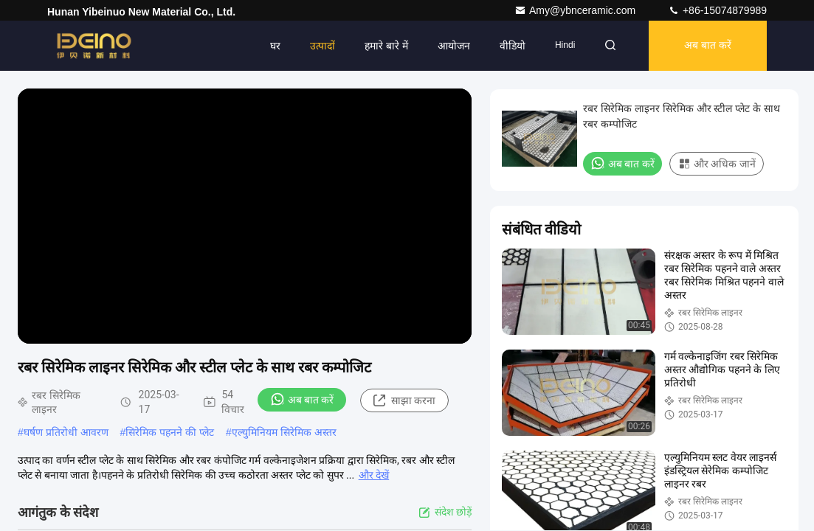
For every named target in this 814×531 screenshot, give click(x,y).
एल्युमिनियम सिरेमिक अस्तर (284, 432)
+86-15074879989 (717, 10)
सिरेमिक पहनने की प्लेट (169, 432)
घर (275, 46)
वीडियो (512, 46)
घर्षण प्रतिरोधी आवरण (66, 432)
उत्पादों (322, 46)
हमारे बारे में (386, 46)
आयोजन (454, 46)
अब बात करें (707, 46)
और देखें (374, 475)
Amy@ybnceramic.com (576, 10)
